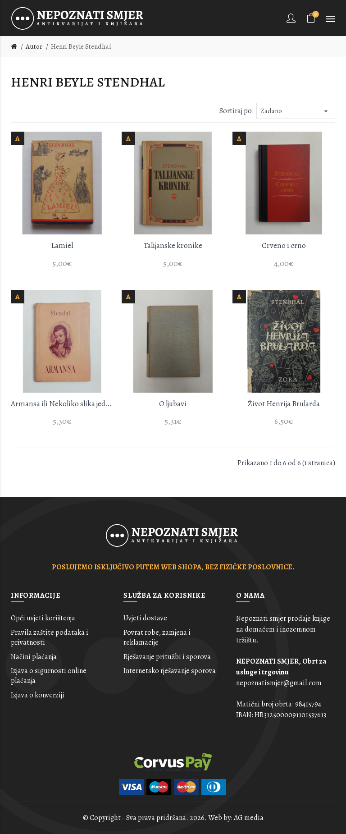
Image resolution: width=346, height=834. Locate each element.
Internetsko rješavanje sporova (169, 671)
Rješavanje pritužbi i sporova (167, 657)
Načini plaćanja (34, 657)
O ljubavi (173, 404)
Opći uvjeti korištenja (43, 618)
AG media (249, 818)
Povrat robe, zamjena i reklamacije (157, 637)
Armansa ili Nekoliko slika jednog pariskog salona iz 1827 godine (62, 404)
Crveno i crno (284, 245)
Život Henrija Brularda (284, 404)
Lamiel (62, 245)
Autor (34, 46)
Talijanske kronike (173, 245)
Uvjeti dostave (145, 618)
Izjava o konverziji (37, 695)
